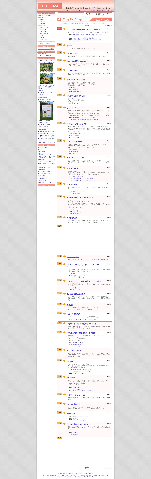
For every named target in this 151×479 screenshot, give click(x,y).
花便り (41, 149)
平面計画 (40, 94)
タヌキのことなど (78, 389)
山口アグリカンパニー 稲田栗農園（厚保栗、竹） (47, 156)
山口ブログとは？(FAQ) (88, 10)
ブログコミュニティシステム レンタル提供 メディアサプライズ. (75, 477)
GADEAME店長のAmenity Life (78, 61)
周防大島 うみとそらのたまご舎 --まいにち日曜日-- (47, 160)
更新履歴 (62, 473)
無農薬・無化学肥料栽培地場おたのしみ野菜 (85, 119)
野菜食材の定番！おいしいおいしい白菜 (84, 117)
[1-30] (81, 25)
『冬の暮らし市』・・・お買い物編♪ (83, 178)
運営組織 (88, 473)
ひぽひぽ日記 (72, 218)
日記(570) (41, 19)
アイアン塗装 (42, 129)
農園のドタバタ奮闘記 (45, 167)
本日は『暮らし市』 (78, 176)
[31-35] (87, 25)
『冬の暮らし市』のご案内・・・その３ (84, 180)
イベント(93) (42, 29)
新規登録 (101, 10)
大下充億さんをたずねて (79, 191)
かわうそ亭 (42, 176)
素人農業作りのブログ (45, 154)
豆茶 (74, 153)
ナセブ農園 (42, 152)
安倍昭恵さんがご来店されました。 (83, 369)
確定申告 (75, 434)
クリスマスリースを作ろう (80, 373)
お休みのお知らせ (43, 126)
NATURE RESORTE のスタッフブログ (81, 333)
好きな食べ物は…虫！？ (79, 133)
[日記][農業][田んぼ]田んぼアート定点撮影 (84, 319)
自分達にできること (78, 277)
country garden (73, 257)
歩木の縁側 (42, 169)
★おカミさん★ (72, 168)
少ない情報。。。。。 (79, 212)
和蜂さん (40, 90)
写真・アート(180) (43, 33)
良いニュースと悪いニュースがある (83, 390)
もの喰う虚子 (76, 387)
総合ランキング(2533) (44, 15)
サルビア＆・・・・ (78, 213)
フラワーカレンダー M (45, 171)
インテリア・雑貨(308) (44, 43)
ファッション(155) (43, 27)
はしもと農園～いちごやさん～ (78, 424)
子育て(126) (41, 25)
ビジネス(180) (42, 21)
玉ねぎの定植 (76, 193)
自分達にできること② (79, 275)
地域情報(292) (42, 17)
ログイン (111, 10)
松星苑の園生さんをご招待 (45, 133)
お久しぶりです (42, 140)
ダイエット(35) (42, 39)
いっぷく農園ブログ (44, 173)
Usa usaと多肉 (43, 147)
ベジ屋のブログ (43, 178)
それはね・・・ (77, 210)
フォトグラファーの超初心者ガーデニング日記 (84, 281)
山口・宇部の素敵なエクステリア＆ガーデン (83, 30)
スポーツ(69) (42, 31)
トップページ (73, 10)
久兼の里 (70, 305)
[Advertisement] (45, 216)
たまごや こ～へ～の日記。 (77, 158)
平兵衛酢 (75, 149)
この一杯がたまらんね (79, 420)
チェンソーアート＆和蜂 (76, 80)
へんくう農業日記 (73, 314)
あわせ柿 (75, 151)
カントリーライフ (73, 108)
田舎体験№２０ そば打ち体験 (81, 371)
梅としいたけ (76, 432)
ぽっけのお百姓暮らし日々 (77, 96)
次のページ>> (108, 25)
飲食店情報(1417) (43, 53)
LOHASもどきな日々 (74, 141)
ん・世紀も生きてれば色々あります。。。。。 (84, 197)
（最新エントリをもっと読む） (46, 142)
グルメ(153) (41, 23)
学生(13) (40, 35)
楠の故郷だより (43, 180)
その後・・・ (76, 288)
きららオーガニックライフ (77, 124)
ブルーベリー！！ (78, 137)
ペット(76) (41, 37)
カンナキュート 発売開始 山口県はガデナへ (86, 38)
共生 (74, 273)
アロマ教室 (76, 135)
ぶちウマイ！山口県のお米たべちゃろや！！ (83, 324)
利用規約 (70, 473)
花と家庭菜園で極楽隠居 (76, 294)
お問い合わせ (79, 473)
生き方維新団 (72, 184)
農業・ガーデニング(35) (45, 41)
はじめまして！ (77, 290)
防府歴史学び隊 (42, 97)
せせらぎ (75, 418)
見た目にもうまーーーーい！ (81, 416)
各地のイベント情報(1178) (45, 55)
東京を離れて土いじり (45, 182)
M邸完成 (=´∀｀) (43, 122)
